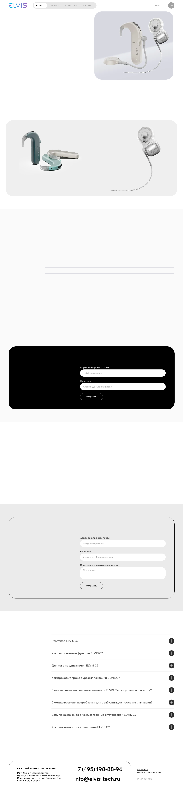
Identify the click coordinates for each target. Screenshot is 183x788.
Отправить (91, 396)
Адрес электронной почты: (95, 367)
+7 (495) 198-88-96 (98, 769)
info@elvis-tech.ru (97, 779)
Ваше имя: (85, 380)
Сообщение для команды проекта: (99, 565)
